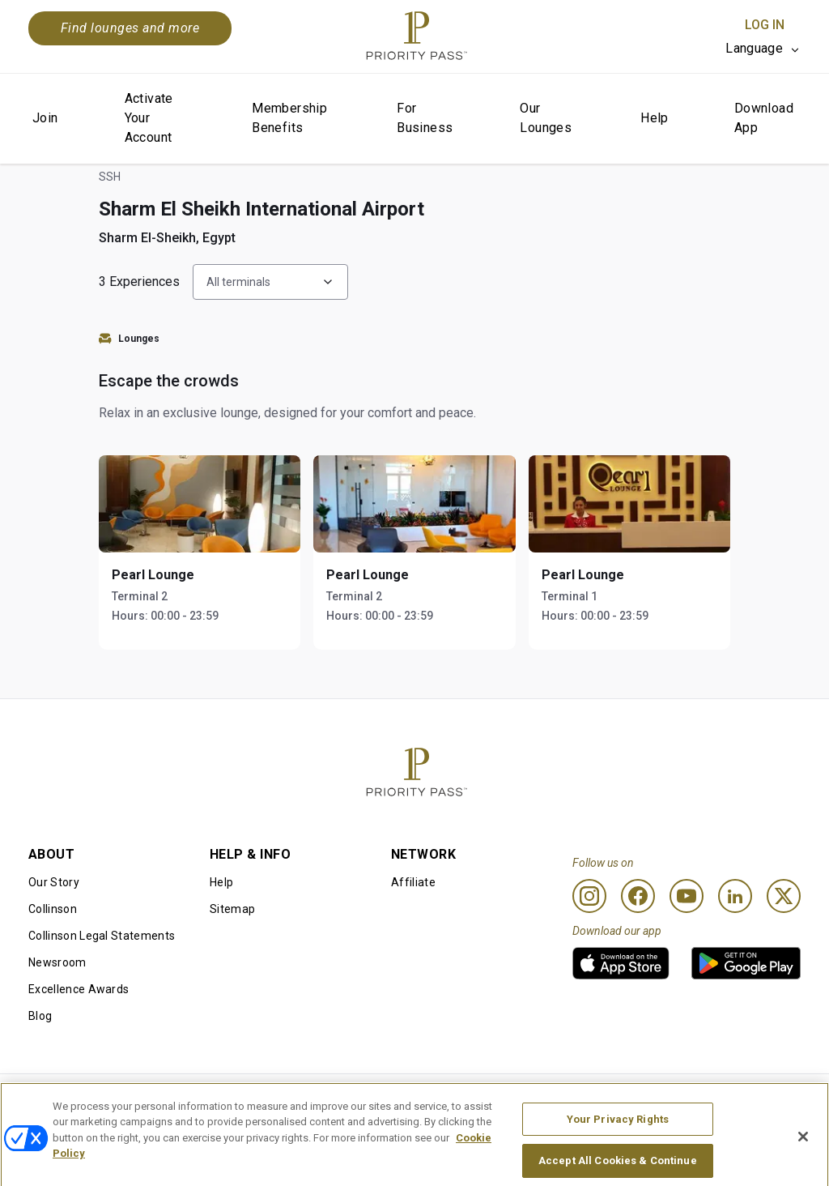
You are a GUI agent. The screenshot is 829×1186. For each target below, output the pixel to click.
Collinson (52, 908)
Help (654, 118)
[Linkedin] (735, 896)
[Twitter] (784, 896)
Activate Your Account (149, 118)
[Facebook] (638, 896)
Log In (764, 24)
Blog (40, 1015)
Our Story (53, 882)
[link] (621, 963)
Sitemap (232, 908)
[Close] (803, 1155)
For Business (425, 117)
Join (45, 118)
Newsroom (57, 962)
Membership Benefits (289, 117)
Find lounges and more (130, 28)
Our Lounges (546, 117)
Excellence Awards (78, 989)
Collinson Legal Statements (101, 935)
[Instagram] (589, 896)
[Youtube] (687, 896)
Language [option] (754, 48)
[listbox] (763, 49)
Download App (763, 117)
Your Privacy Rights (618, 1138)
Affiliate (413, 882)
